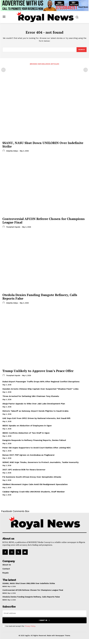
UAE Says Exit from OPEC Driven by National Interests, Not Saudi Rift (36, 418)
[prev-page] (3, 70)
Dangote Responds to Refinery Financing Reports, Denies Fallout (34, 440)
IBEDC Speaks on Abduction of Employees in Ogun (27, 425)
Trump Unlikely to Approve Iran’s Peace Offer (37, 371)
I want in (44, 620)
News (4, 586)
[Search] (82, 49)
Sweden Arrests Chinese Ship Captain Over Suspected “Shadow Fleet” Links (40, 389)
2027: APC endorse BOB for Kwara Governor (23, 469)
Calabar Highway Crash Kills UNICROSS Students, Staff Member (33, 491)
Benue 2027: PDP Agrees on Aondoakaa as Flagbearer (28, 455)
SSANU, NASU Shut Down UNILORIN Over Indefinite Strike (42, 144)
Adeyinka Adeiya (12, 151)
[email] (44, 613)
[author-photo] (4, 150)
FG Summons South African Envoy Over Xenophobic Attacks (31, 477)
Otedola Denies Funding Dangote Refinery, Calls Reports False (39, 296)
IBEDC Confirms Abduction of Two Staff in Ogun (26, 433)
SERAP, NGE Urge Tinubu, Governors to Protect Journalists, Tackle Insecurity (40, 462)
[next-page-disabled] (85, 70)
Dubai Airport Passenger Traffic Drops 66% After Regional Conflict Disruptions (40, 381)
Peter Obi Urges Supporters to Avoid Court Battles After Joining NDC (36, 447)
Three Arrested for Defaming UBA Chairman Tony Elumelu (30, 396)
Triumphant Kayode (13, 227)
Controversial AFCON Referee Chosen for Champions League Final (43, 220)
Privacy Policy (30, 626)
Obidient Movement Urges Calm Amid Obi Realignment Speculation (35, 484)
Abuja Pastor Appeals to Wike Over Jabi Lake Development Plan (33, 403)
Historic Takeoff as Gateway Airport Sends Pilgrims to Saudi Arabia (35, 411)
